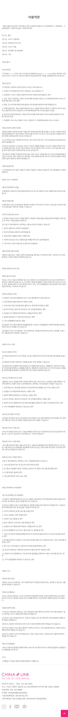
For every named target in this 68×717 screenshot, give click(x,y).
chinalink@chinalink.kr (17, 693)
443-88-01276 (21, 696)
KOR (58, 3)
